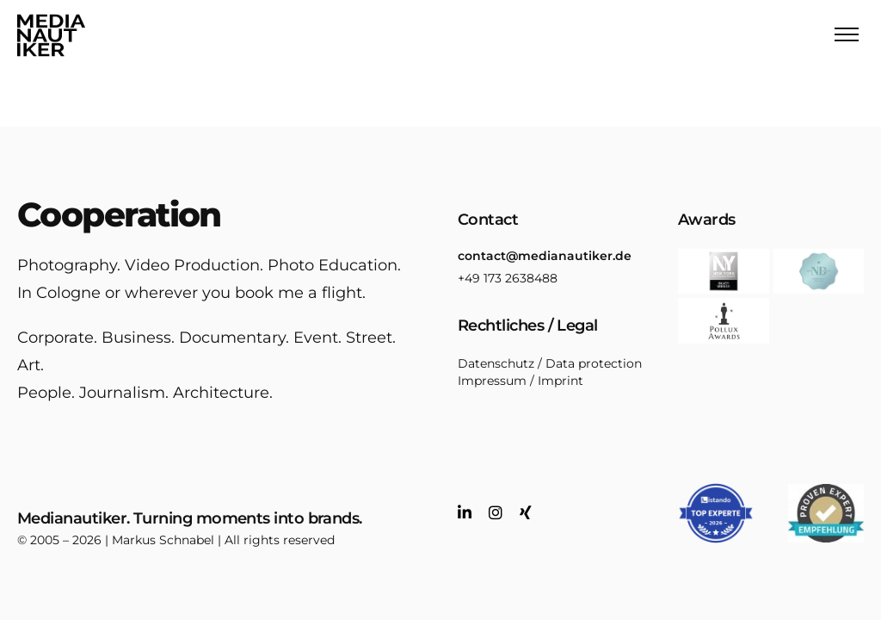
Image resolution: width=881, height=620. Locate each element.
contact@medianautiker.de (544, 256)
